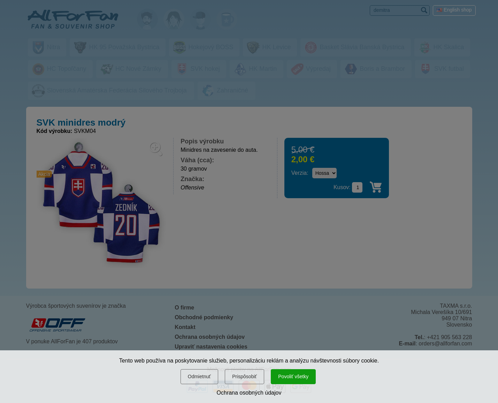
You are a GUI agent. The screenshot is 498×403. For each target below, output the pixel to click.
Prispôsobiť (244, 376)
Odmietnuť (199, 376)
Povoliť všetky (293, 376)
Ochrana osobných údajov (249, 393)
